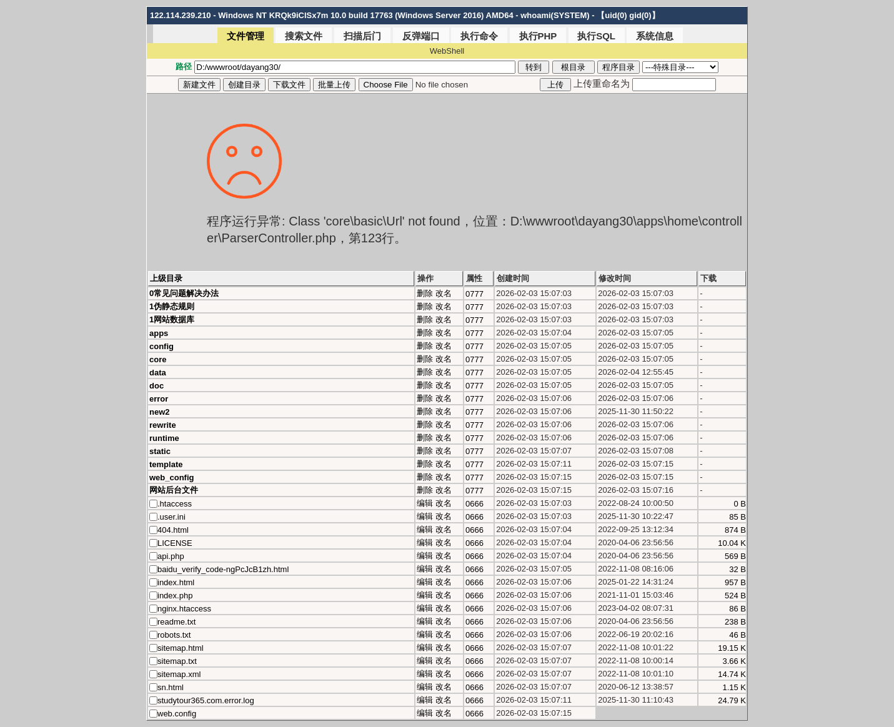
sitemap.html (180, 648)
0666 (474, 503)
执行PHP (538, 36)
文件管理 (245, 36)
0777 (474, 294)
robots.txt (174, 635)
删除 (425, 293)
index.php (174, 595)
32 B (737, 569)
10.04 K (732, 543)
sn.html (170, 687)
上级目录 (166, 278)
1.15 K (734, 687)
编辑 (425, 503)
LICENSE (174, 543)
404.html (173, 530)
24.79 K (732, 700)
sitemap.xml (179, 674)
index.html (175, 582)
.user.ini (171, 517)
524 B (735, 595)
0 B (739, 503)
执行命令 (479, 36)
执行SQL (596, 36)
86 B (737, 608)
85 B (737, 517)
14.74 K (732, 674)
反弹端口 (421, 36)
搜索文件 (303, 36)
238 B (735, 621)
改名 (443, 293)
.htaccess (174, 503)
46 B (737, 635)
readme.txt (176, 621)
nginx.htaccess (184, 608)
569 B (735, 556)
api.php (170, 556)
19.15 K (732, 648)
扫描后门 (362, 36)
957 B (735, 582)
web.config (176, 713)
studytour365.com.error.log (205, 700)
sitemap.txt (177, 661)
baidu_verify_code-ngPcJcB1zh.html (223, 569)
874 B (735, 530)
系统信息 (654, 36)
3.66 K (734, 661)
